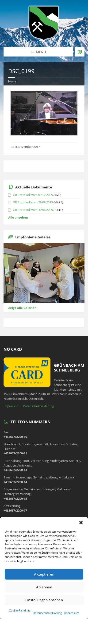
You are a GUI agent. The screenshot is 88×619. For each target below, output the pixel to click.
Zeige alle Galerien (22, 308)
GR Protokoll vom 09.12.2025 (33, 195)
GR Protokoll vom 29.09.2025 (33, 202)
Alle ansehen (18, 217)
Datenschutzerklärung (47, 613)
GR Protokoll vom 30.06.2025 (33, 210)
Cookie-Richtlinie (20, 610)
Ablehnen (44, 587)
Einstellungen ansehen (44, 600)
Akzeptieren (44, 574)
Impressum (71, 613)
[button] (81, 522)
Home (12, 81)
